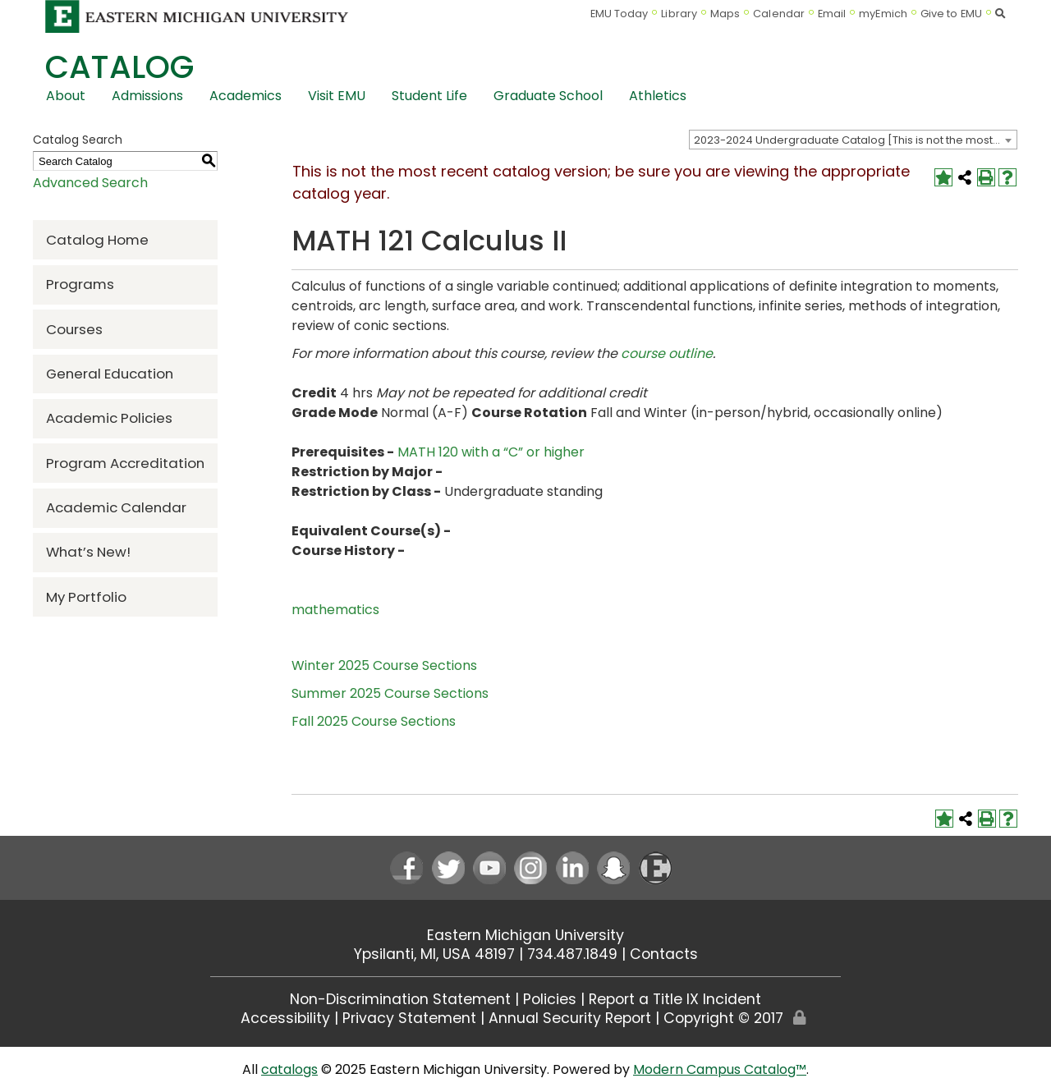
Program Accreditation (125, 463)
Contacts (664, 954)
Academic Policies (109, 418)
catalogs (289, 1069)
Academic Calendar (116, 507)
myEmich (883, 14)
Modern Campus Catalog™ (719, 1069)
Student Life (429, 95)
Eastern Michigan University (525, 935)
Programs (80, 284)
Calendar (779, 14)
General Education (109, 373)
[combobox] (853, 139)
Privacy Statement (409, 1018)
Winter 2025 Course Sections (384, 665)
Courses (74, 329)
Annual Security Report (570, 1018)
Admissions (147, 95)
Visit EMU (336, 95)
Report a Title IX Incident (675, 999)
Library (679, 14)
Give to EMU (951, 14)
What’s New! (88, 552)
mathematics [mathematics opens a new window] (335, 609)
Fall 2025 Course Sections (373, 721)
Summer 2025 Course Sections (390, 693)
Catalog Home (97, 240)
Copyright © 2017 (723, 1018)
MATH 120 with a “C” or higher (491, 452)
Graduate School (548, 95)
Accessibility (285, 1018)
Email (832, 14)
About (65, 95)
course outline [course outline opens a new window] (667, 353)
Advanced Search (90, 182)
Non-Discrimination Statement (400, 999)
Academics (245, 95)
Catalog (119, 67)
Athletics (657, 95)
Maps (725, 14)
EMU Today (619, 14)
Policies (549, 999)
